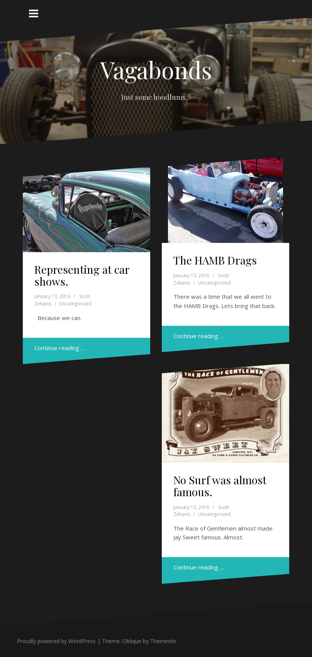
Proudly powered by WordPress (56, 641)
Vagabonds (156, 69)
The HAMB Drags (215, 260)
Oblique (131, 641)
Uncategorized (75, 303)
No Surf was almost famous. (219, 486)
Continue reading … (59, 348)
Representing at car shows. (81, 275)
